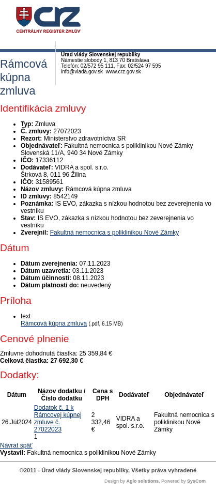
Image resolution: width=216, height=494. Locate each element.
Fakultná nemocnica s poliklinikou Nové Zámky (114, 232)
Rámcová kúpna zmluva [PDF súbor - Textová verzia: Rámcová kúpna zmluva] (54, 323)
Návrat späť (16, 445)
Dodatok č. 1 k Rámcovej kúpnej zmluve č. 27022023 (58, 418)
